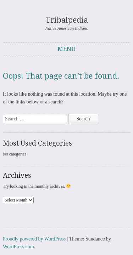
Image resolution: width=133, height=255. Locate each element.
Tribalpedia (66, 12)
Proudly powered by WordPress (34, 215)
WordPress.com (18, 223)
